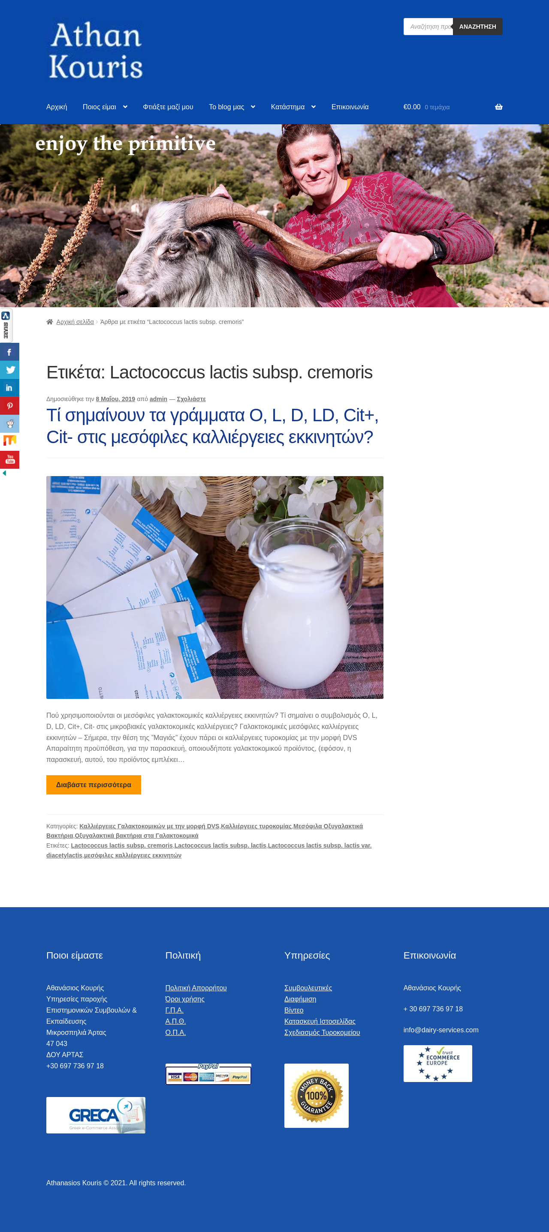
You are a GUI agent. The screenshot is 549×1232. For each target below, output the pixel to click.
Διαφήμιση (300, 999)
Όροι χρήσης (185, 999)
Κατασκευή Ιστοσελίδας (320, 1021)
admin (158, 399)
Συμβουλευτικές (308, 988)
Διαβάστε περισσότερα (93, 784)
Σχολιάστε (191, 399)
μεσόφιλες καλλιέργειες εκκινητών (132, 855)
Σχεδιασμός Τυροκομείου (322, 1032)
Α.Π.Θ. (176, 1021)
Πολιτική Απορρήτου (196, 988)
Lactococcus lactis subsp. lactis (220, 845)
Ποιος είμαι (99, 107)
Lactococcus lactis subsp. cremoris (122, 845)
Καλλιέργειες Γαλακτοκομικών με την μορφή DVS (149, 826)
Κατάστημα (288, 107)
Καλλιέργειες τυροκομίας (256, 826)
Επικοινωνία (350, 107)
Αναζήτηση (477, 26)
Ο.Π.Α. (176, 1032)
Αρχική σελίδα (75, 321)
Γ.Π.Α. (175, 1010)
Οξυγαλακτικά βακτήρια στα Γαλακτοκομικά (136, 835)
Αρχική (56, 107)
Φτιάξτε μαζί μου (168, 107)
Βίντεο (294, 1010)
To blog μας (226, 107)
